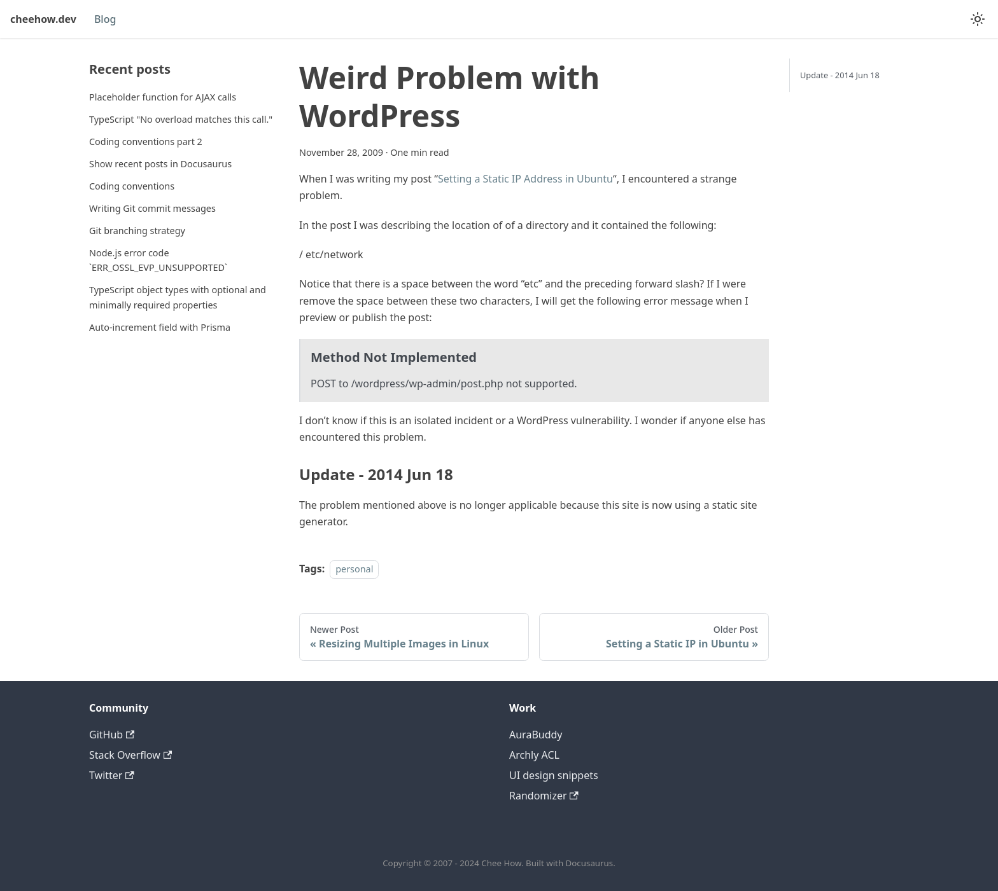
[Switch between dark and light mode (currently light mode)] (977, 19)
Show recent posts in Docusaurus (160, 164)
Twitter (111, 775)
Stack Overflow (130, 755)
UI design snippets (553, 775)
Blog (105, 19)
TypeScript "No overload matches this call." (180, 119)
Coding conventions (131, 186)
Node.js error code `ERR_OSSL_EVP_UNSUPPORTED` (158, 260)
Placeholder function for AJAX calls (162, 97)
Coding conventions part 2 (145, 141)
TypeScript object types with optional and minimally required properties (177, 297)
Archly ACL (534, 755)
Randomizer (544, 796)
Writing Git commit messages (152, 208)
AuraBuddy (536, 735)
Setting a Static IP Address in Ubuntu (525, 179)
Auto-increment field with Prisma (159, 327)
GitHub (111, 735)
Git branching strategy (137, 230)
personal (354, 569)
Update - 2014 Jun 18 (840, 75)
